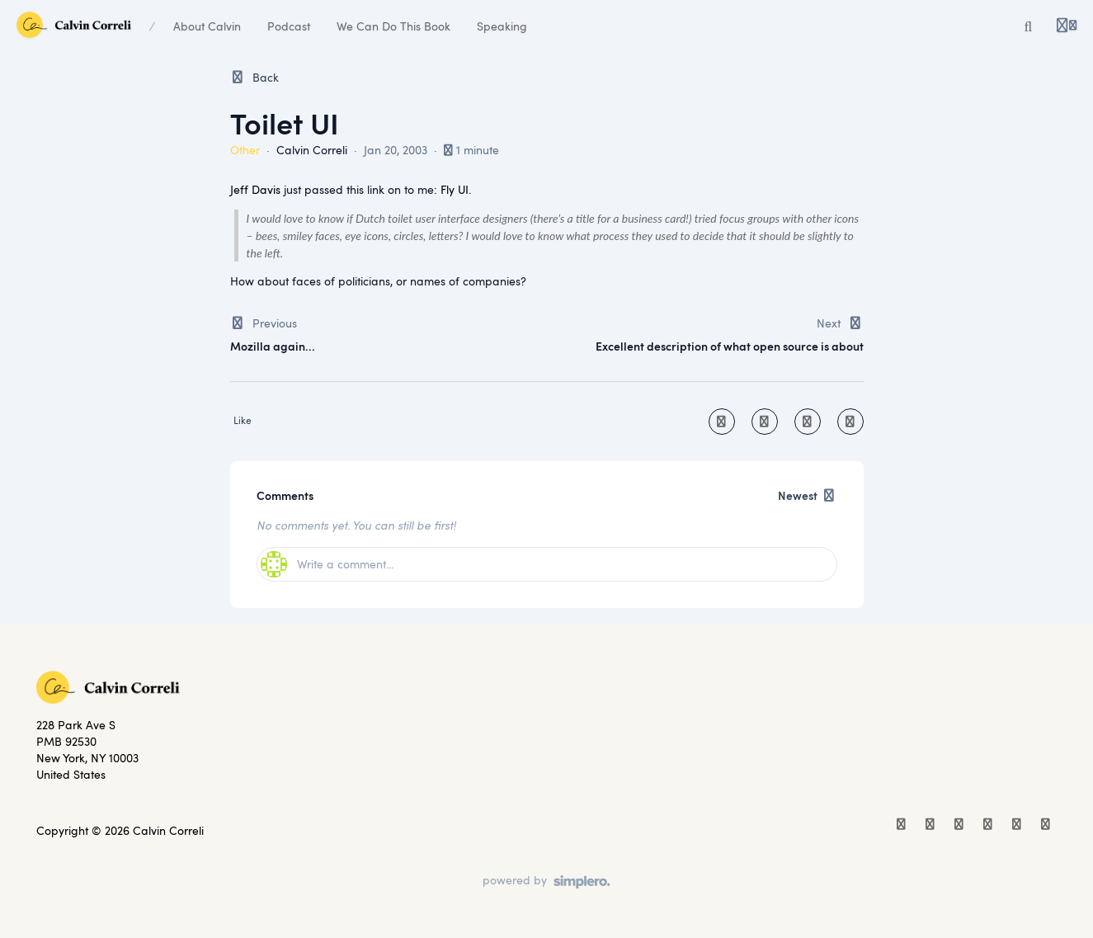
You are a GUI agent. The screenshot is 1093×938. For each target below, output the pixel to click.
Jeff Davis (255, 189)
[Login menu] (1067, 26)
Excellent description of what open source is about (730, 346)
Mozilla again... (272, 346)
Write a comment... (327, 564)
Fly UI (454, 189)
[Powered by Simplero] (546, 882)
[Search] (1028, 26)
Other (245, 150)
